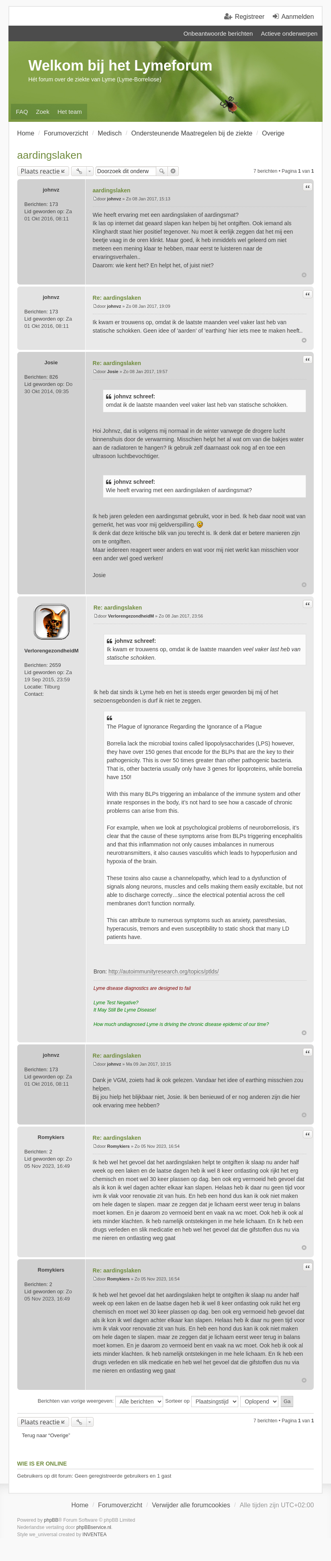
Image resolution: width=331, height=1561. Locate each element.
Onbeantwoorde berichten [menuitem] (218, 33)
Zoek (162, 171)
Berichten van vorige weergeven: (100, 1401)
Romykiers (51, 1137)
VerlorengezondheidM (52, 651)
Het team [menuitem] (69, 111)
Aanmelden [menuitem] (297, 16)
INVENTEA (94, 1534)
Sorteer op (201, 1401)
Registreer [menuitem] (250, 16)
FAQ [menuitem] (22, 111)
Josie (50, 362)
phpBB (51, 1520)
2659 (55, 665)
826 (53, 377)
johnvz (51, 190)
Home (79, 1505)
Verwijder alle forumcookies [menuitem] (191, 1505)
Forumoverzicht (120, 1505)
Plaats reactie (40, 171)
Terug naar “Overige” (46, 1435)
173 (53, 204)
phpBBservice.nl (93, 1527)
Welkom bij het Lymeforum (120, 65)
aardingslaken (49, 155)
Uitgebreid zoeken (173, 171)
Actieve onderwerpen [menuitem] (289, 33)
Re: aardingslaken (117, 298)
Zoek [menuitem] (42, 111)
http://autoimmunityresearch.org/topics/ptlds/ (163, 971)
